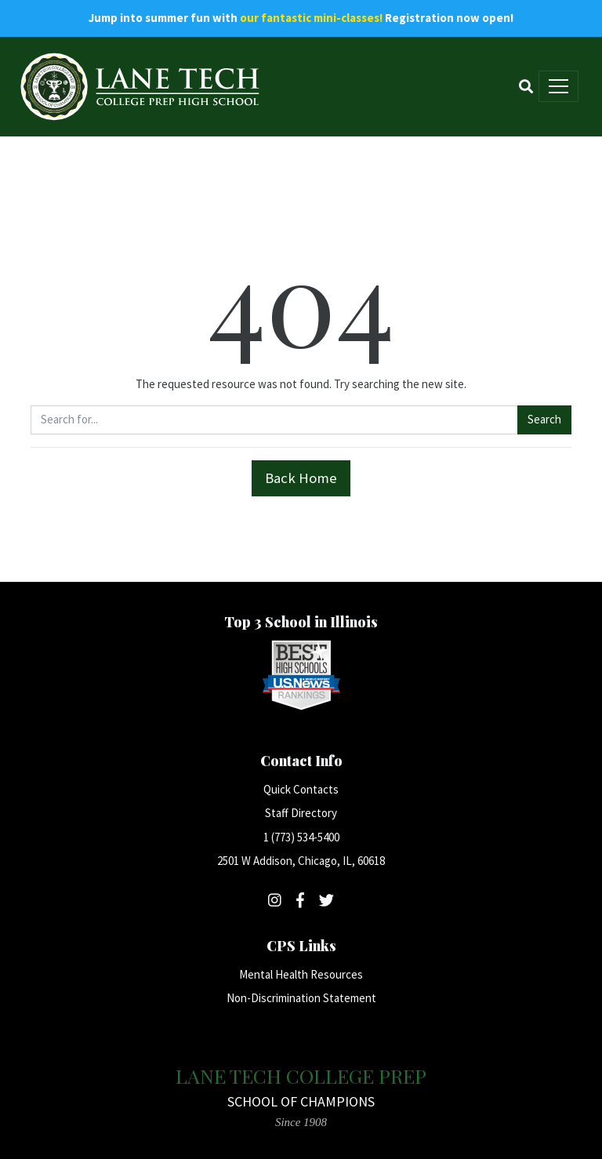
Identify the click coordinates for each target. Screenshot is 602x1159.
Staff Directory (301, 812)
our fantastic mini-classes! (311, 17)
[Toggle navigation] (558, 86)
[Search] (526, 87)
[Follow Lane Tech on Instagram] (274, 900)
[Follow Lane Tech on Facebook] (300, 900)
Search (544, 419)
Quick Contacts (301, 789)
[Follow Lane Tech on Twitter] (326, 900)
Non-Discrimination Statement (301, 997)
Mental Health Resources (301, 974)
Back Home (301, 478)
